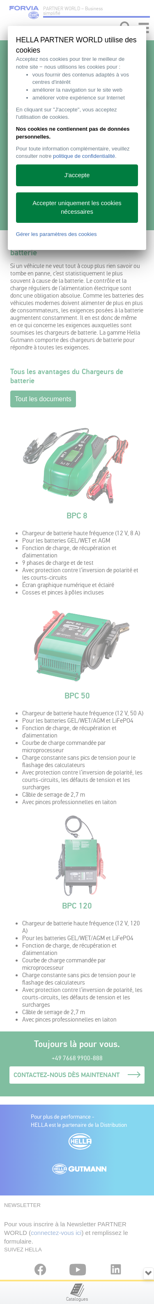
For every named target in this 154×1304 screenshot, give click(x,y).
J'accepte (77, 175)
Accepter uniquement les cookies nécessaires (76, 207)
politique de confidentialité (84, 156)
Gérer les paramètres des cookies (56, 234)
